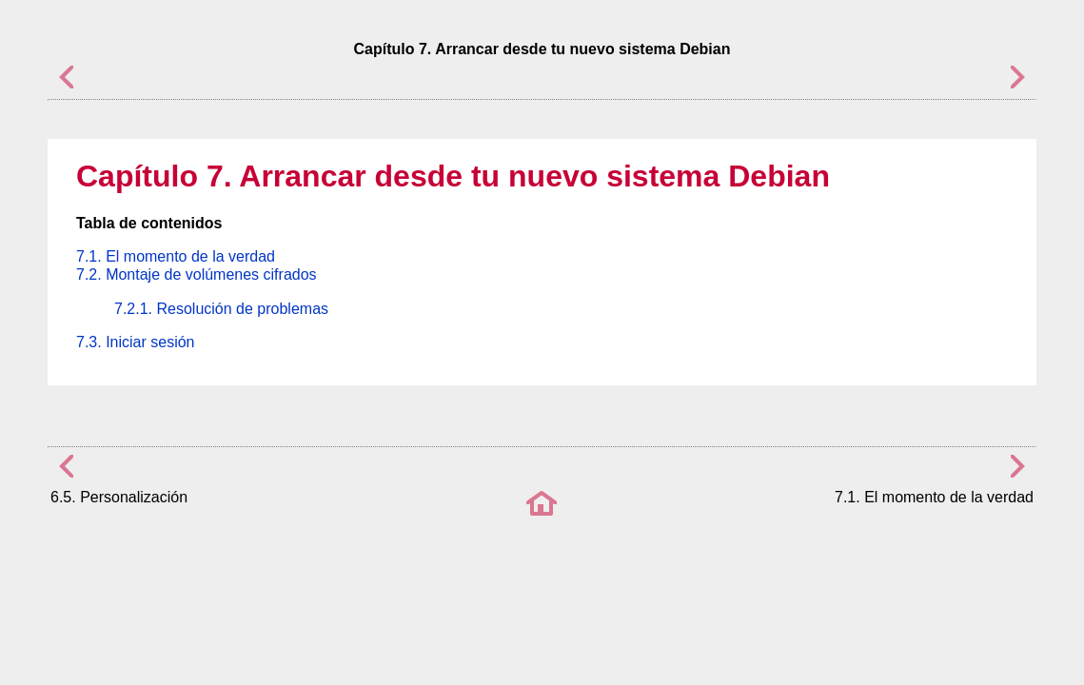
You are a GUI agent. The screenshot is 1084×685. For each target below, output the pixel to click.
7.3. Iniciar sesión (135, 342)
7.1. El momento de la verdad (175, 256)
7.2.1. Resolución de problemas (221, 309)
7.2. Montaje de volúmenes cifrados (196, 274)
